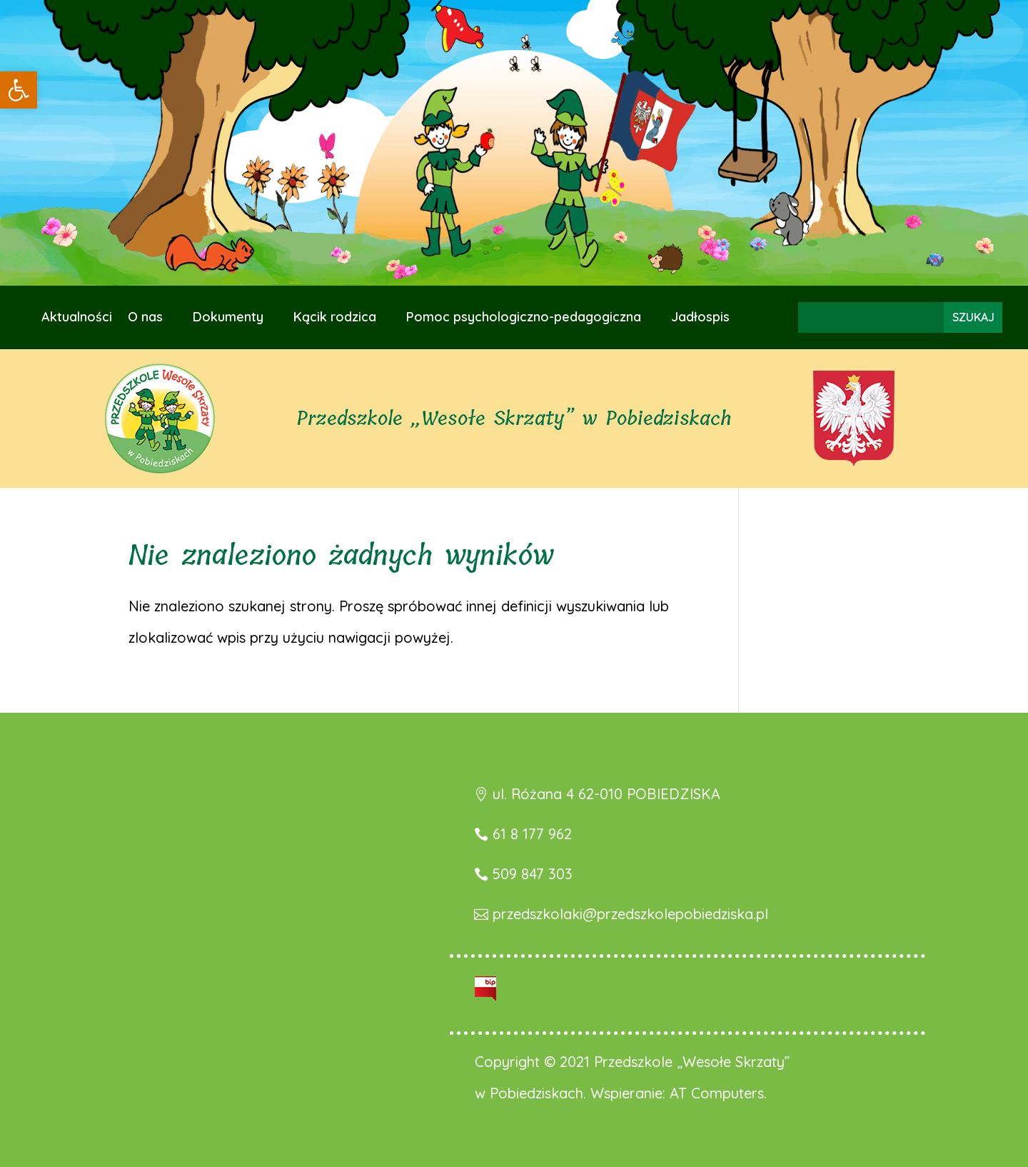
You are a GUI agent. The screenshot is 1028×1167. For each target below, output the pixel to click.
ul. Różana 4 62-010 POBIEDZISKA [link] (606, 794)
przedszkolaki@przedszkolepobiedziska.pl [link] (630, 914)
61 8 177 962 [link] (532, 834)
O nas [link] (145, 318)
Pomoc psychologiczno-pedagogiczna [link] (523, 318)
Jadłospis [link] (700, 318)
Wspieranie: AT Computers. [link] (678, 1093)
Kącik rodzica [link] (334, 318)
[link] (18, 90)
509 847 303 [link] (533, 874)
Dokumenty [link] (228, 318)
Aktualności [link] (76, 318)
